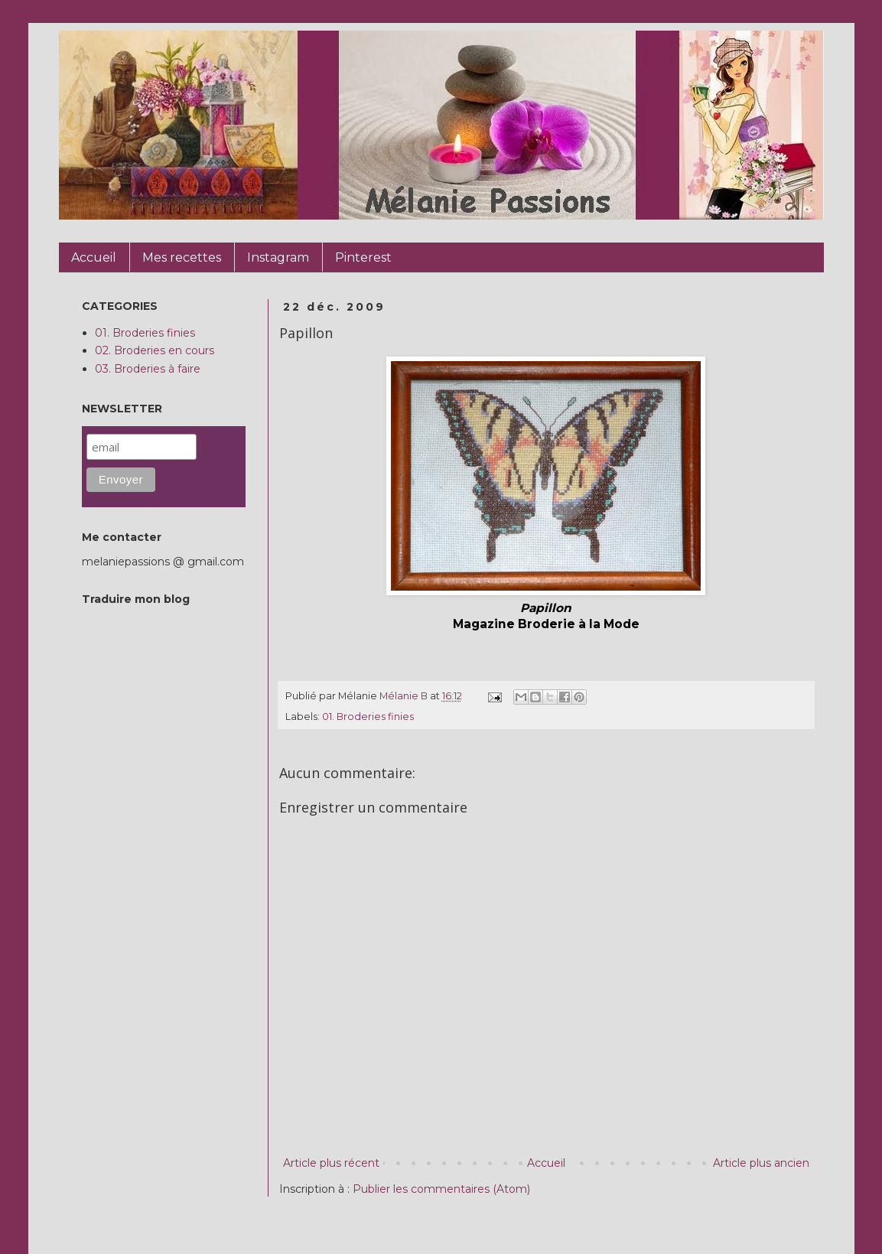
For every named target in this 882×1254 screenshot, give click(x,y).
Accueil (546, 1163)
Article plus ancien (761, 1163)
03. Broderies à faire (147, 369)
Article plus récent (331, 1163)
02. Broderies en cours (154, 350)
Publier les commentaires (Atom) (441, 1189)
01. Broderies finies (368, 716)
